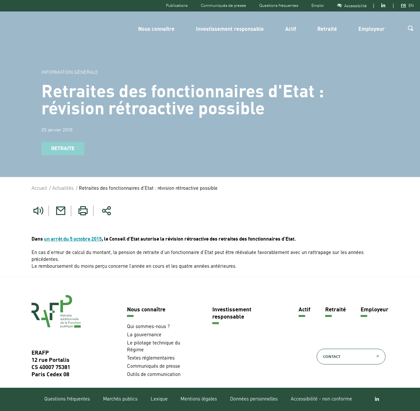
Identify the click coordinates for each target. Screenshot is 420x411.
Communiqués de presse (223, 6)
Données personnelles (254, 399)
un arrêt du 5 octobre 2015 (73, 239)
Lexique (159, 399)
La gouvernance (144, 334)
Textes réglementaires (151, 358)
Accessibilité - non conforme (321, 399)
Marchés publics (120, 399)
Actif (290, 29)
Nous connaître (156, 29)
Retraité (327, 29)
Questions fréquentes (278, 6)
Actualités (63, 188)
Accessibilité (352, 6)
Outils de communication (153, 374)
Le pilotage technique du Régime (153, 346)
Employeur (371, 29)
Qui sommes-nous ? (148, 326)
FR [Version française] (403, 6)
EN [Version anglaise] (411, 6)
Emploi (317, 6)
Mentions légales (198, 399)
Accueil (39, 188)
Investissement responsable (230, 29)
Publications (177, 6)
